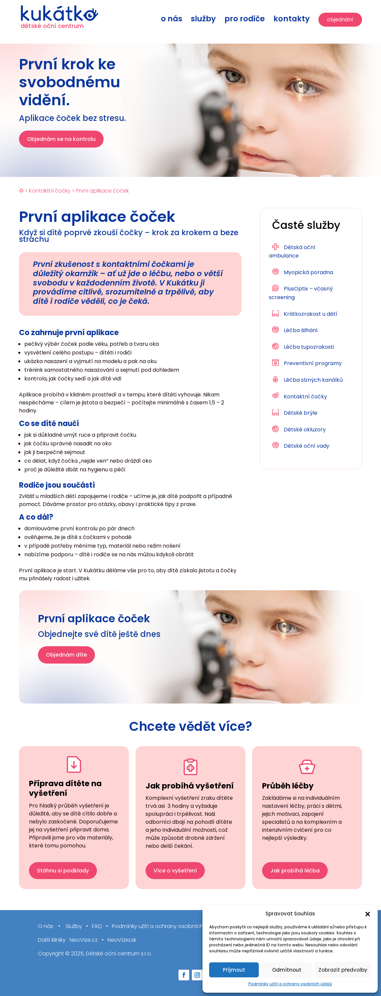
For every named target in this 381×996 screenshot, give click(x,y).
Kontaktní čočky (50, 191)
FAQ (97, 926)
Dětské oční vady (306, 446)
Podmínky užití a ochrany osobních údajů (290, 984)
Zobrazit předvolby (342, 969)
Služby (203, 20)
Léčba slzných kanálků (313, 380)
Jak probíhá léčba (295, 870)
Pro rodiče (244, 20)
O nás (171, 20)
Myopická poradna (308, 272)
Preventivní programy (313, 363)
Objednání (340, 19)
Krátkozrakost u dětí (310, 314)
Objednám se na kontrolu (61, 139)
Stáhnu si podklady (63, 870)
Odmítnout (286, 969)
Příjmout (234, 969)
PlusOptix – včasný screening (301, 293)
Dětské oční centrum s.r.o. (119, 953)
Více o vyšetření (175, 870)
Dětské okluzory (305, 429)
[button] (367, 914)
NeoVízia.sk (122, 940)
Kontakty (291, 20)
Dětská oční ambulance (292, 252)
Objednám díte (66, 655)
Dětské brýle (300, 413)
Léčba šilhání (301, 330)
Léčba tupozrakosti (309, 347)
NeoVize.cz (84, 940)
